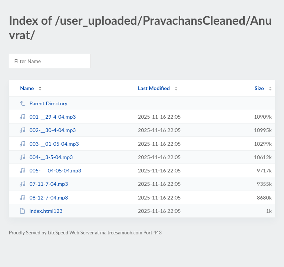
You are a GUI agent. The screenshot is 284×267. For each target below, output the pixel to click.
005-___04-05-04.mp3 (50, 170)
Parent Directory (43, 103)
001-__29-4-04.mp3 (47, 116)
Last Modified (154, 88)
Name (27, 88)
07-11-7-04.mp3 (43, 184)
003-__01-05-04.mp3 (49, 144)
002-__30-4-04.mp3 (47, 130)
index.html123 (40, 211)
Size (259, 88)
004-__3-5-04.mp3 (46, 157)
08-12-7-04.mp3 (43, 197)
